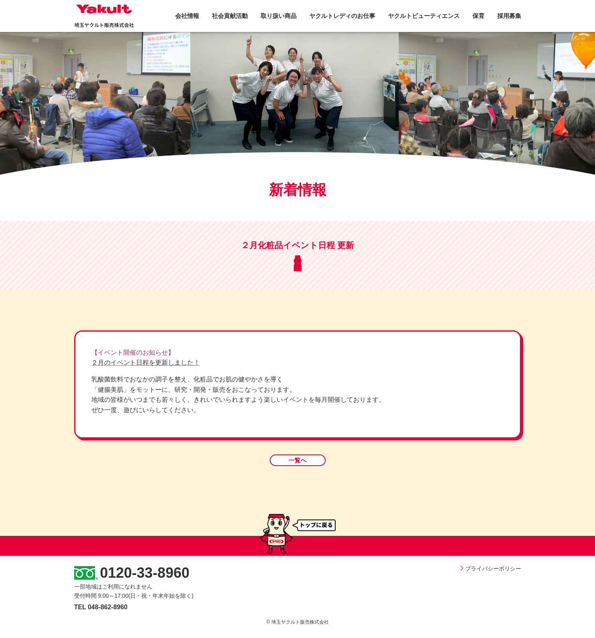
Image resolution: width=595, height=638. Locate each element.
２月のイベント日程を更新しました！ (145, 362)
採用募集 (509, 15)
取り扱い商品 (279, 15)
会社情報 (187, 15)
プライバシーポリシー (491, 568)
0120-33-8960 (145, 573)
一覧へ (297, 460)
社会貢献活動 (230, 15)
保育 (478, 15)
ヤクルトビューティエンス (424, 15)
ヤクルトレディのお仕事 (342, 15)
